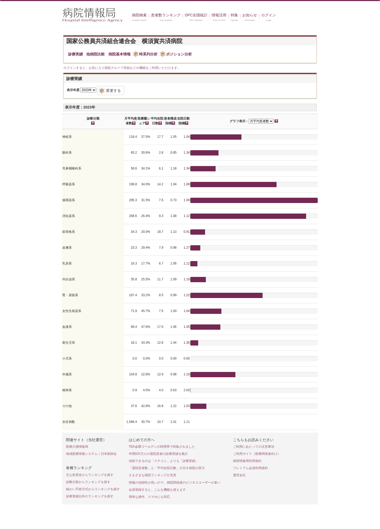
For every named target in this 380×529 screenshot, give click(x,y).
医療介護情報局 (77, 446)
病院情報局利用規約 (247, 461)
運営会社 (239, 475)
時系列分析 (148, 54)
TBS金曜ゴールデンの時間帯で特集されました (162, 446)
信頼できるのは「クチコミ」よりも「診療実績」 (163, 461)
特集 (234, 15)
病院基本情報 (119, 54)
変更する (113, 90)
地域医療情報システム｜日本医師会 (91, 454)
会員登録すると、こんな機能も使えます (157, 490)
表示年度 (73, 90)
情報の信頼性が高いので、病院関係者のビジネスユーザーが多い (175, 482)
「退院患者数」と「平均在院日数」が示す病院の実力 (167, 468)
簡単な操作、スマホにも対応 (149, 497)
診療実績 (75, 54)
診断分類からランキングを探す (88, 482)
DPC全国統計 (196, 15)
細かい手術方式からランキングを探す (93, 489)
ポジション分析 (179, 54)
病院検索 (139, 15)
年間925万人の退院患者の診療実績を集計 (158, 454)
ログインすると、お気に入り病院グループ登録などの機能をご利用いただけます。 (121, 68)
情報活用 (219, 15)
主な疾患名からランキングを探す (89, 475)
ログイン (268, 15)
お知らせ (249, 15)
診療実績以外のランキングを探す (89, 496)
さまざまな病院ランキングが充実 (152, 475)
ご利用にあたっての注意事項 (253, 446)
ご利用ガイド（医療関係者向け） (257, 454)
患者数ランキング (165, 15)
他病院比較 (95, 54)
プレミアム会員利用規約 (250, 468)
